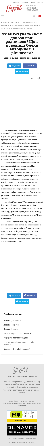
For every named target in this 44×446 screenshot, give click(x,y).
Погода (40, 2)
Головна (11, 376)
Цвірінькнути (22, 72)
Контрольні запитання (9, 22)
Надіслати (14, 66)
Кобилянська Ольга (30, 22)
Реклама (25, 2)
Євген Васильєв (29, 401)
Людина (4, 25)
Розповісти (29, 66)
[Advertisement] (22, 105)
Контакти (15, 2)
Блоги (33, 2)
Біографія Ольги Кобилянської (17, 349)
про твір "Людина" (18, 333)
